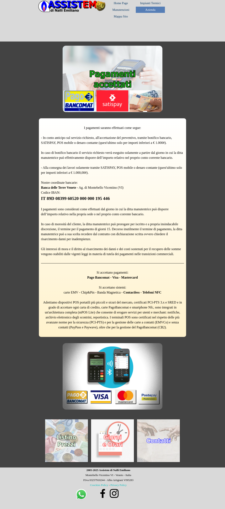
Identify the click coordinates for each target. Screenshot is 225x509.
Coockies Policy (99, 485)
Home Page (121, 3)
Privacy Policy (118, 485)
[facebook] (103, 493)
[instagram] (114, 493)
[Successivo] (183, 440)
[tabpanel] (112, 227)
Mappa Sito (121, 16)
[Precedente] (41, 440)
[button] (81, 490)
